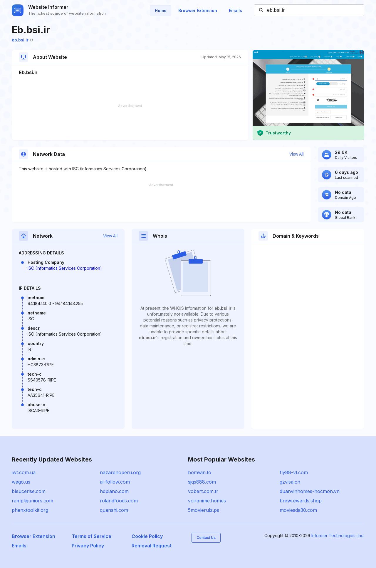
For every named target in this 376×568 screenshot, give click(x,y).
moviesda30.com (298, 510)
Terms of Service (91, 536)
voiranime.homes (207, 501)
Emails (235, 10)
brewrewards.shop (301, 501)
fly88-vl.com (294, 472)
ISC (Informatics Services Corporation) (65, 268)
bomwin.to (199, 472)
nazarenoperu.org (120, 472)
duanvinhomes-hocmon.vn (310, 491)
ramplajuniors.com (32, 501)
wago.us (21, 482)
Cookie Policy (147, 536)
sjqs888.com (202, 482)
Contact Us (206, 537)
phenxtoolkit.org (30, 510)
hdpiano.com (114, 491)
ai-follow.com (115, 482)
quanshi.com (114, 510)
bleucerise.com (29, 491)
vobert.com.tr (203, 491)
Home (161, 10)
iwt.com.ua (24, 472)
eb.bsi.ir (22, 39)
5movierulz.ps (203, 510)
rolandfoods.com (119, 501)
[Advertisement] (130, 122)
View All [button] (296, 154)
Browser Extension (197, 10)
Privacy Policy (88, 546)
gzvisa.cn (290, 482)
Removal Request (152, 546)
